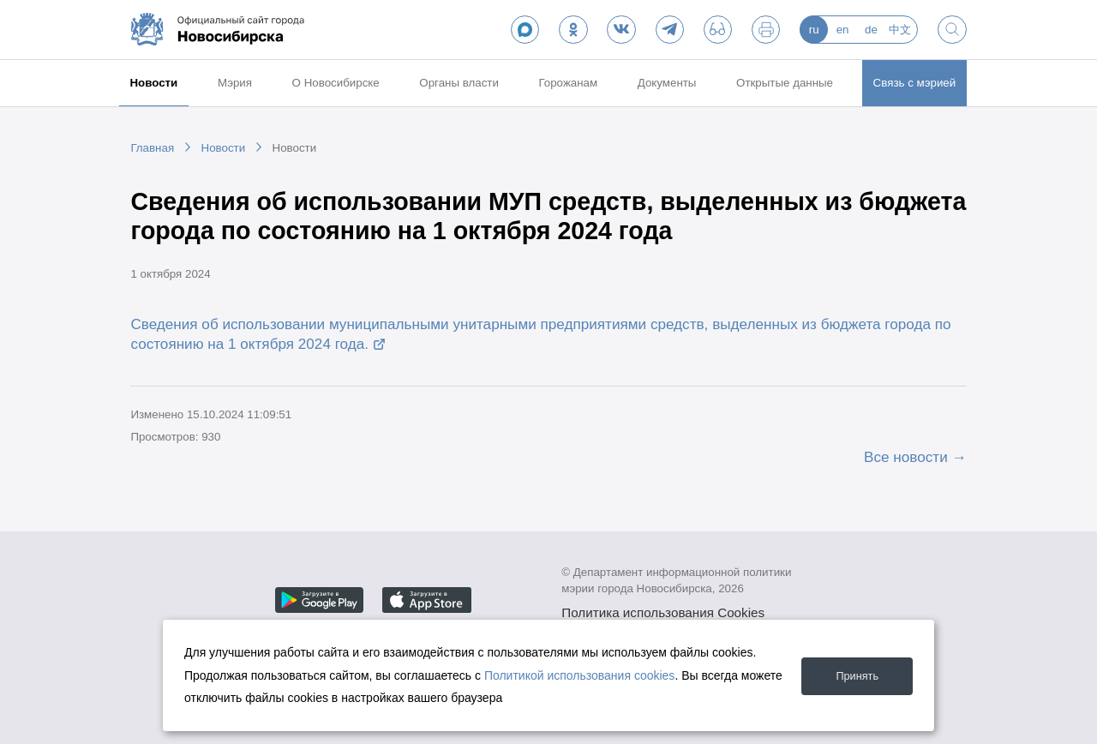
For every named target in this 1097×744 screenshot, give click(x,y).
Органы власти (459, 82)
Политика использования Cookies (662, 612)
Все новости (906, 456)
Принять (853, 675)
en (842, 29)
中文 (900, 29)
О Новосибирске (336, 82)
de (871, 29)
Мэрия (235, 82)
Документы (667, 82)
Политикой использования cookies (579, 675)
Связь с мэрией (914, 82)
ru (814, 29)
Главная (152, 147)
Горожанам (567, 82)
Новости (153, 82)
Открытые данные (784, 82)
